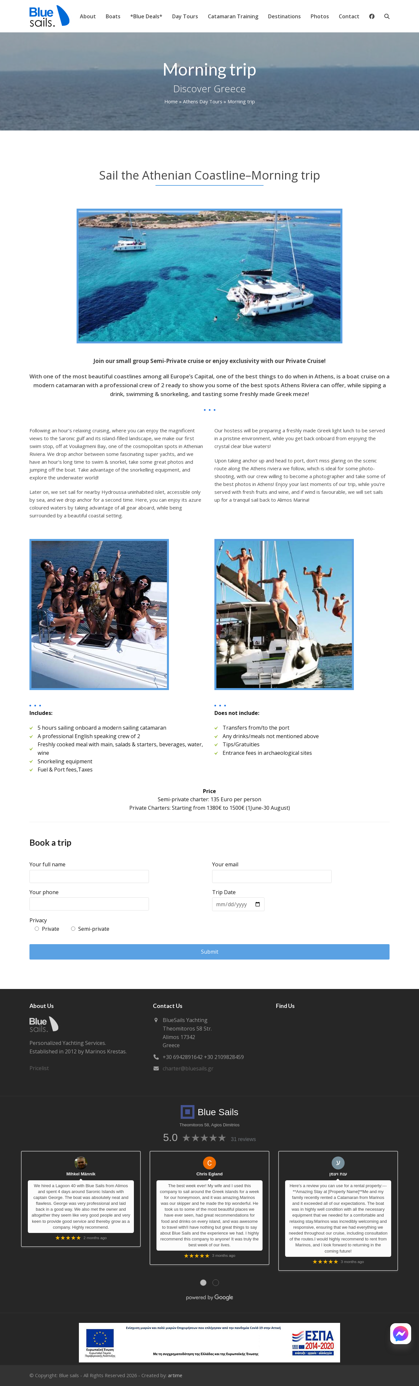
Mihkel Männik (81, 1173)
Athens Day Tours (202, 101)
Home (171, 101)
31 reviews (243, 1139)
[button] (386, 16)
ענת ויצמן (338, 1173)
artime (175, 1375)
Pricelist (39, 1068)
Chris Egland (209, 1173)
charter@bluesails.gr (188, 1068)
